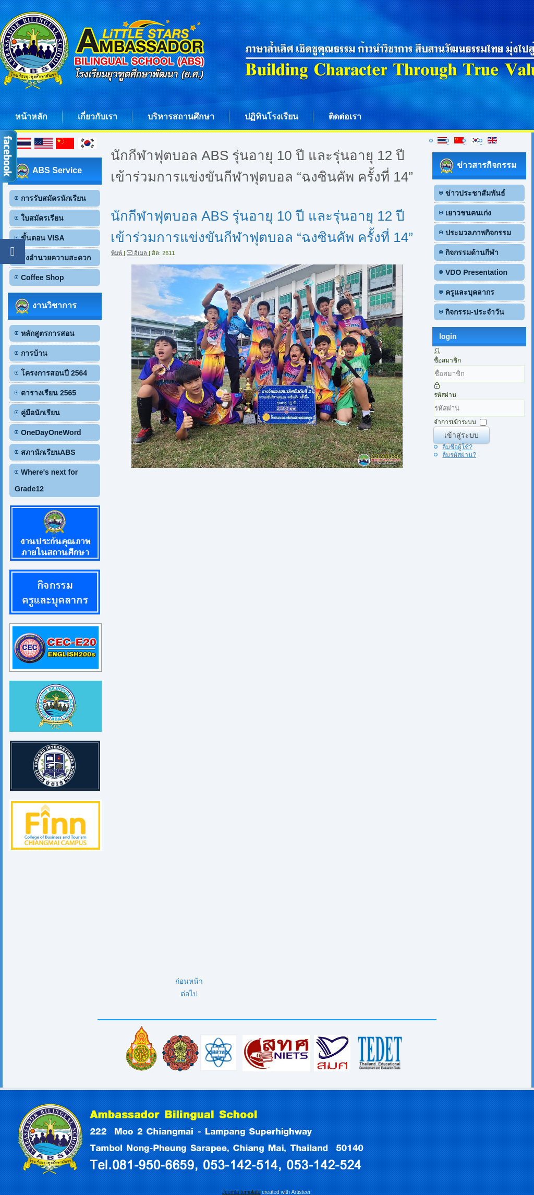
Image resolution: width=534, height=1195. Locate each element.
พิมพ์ (117, 253)
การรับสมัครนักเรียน (53, 198)
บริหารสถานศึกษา (181, 116)
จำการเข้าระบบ (455, 422)
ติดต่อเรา (345, 116)
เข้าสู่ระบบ (461, 435)
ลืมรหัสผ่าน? (459, 454)
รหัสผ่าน (445, 395)
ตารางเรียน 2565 (48, 393)
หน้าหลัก (31, 116)
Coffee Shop (42, 277)
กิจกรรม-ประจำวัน (474, 312)
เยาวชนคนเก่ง (468, 213)
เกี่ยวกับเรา (97, 116)
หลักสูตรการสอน (48, 333)
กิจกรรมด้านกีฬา (472, 252)
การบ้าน (34, 353)
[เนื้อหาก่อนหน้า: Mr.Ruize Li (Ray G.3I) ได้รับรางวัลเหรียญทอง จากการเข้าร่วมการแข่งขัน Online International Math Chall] (189, 981)
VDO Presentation (476, 272)
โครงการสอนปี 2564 (54, 373)
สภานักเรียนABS (48, 452)
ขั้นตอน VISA (43, 238)
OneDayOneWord (51, 432)
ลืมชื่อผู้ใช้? (457, 447)
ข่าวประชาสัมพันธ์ (475, 193)
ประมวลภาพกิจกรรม (478, 232)
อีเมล (138, 253)
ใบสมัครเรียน (42, 218)
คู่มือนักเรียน (40, 412)
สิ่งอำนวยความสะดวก (56, 258)
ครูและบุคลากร (469, 292)
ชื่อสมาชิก (447, 360)
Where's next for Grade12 (46, 480)
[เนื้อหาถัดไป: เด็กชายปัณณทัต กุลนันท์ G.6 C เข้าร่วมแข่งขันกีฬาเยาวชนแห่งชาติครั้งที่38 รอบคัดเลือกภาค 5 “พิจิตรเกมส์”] (189, 993)
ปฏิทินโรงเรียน (271, 116)
